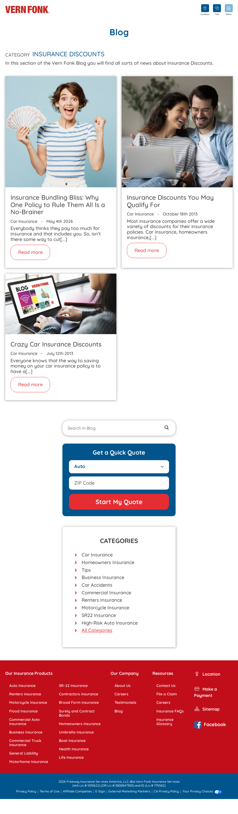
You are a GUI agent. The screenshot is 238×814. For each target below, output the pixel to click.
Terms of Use (50, 791)
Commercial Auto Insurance (24, 721)
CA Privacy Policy (166, 791)
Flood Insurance (23, 711)
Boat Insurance (72, 740)
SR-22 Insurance (73, 686)
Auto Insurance (22, 686)
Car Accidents (97, 585)
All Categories (97, 630)
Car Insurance (97, 555)
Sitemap (207, 709)
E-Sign (100, 791)
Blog (119, 711)
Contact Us (166, 686)
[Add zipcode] (119, 483)
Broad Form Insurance (79, 702)
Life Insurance (71, 757)
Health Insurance (74, 749)
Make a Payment (205, 692)
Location (207, 674)
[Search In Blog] (119, 428)
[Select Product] (119, 466)
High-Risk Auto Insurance (110, 623)
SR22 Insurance (99, 615)
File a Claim (166, 694)
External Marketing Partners (129, 791)
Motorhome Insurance (28, 762)
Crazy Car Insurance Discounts (56, 344)
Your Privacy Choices (202, 792)
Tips (86, 570)
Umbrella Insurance (76, 732)
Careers (121, 694)
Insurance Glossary (164, 721)
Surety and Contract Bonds (77, 713)
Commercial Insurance (106, 593)
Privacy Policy (26, 791)
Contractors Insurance (78, 694)
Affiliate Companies (77, 791)
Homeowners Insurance (108, 562)
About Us (123, 686)
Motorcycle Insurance (105, 608)
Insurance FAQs (170, 711)
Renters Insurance (102, 600)
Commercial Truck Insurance (25, 742)
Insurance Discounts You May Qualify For (170, 201)
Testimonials (125, 702)
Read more (30, 252)
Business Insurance (103, 577)
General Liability (23, 753)
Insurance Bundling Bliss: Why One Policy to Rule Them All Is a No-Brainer (58, 204)
